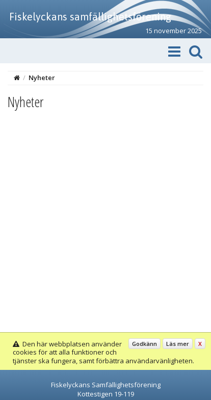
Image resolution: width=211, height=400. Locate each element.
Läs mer (177, 343)
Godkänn (144, 343)
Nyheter (42, 77)
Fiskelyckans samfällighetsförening (90, 16)
